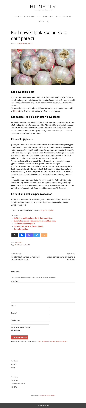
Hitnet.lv (43, 7)
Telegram (14, 364)
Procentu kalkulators (18, 384)
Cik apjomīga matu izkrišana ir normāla (60, 257)
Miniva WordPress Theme (47, 395)
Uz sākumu (18, 16)
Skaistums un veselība (45, 16)
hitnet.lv (29, 43)
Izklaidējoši (67, 16)
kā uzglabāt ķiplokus (46, 210)
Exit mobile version (43, 405)
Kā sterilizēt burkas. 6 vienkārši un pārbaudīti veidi (26, 257)
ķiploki (17, 245)
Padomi (57, 16)
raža (22, 245)
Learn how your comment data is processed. (52, 341)
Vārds (13, 306)
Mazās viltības (29, 16)
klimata (16, 111)
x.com (13, 368)
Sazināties (14, 380)
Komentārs (15, 281)
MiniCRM (14, 387)
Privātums (14, 377)
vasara (27, 245)
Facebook (14, 361)
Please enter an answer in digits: (21, 327)
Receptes (41, 21)
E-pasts (14, 313)
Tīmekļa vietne (15, 320)
